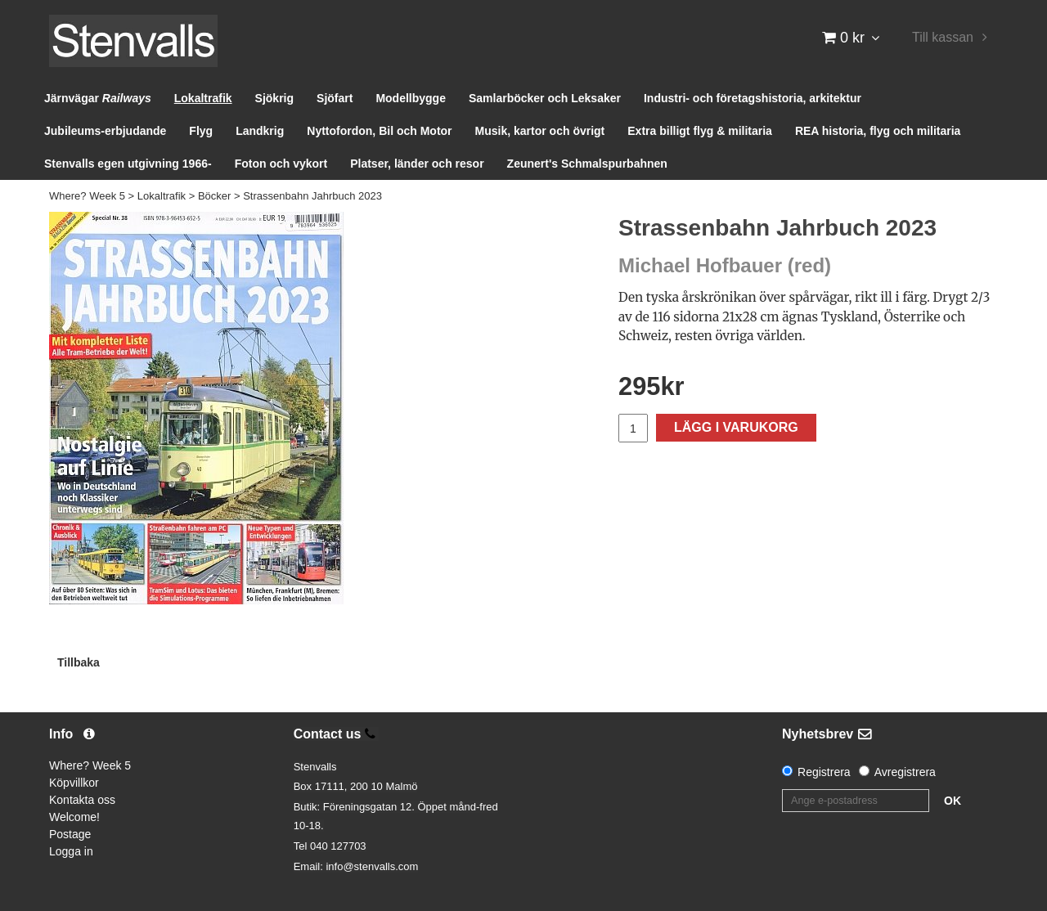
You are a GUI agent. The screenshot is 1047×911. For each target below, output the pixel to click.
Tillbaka (78, 662)
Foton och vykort (281, 163)
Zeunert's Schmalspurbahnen (587, 163)
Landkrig (260, 130)
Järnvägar (97, 98)
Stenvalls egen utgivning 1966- (128, 163)
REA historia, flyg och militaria (878, 130)
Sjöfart (335, 98)
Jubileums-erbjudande (105, 130)
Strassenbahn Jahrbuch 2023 (312, 196)
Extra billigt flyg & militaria (699, 130)
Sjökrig (274, 98)
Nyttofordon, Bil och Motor (379, 130)
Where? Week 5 (87, 196)
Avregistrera (905, 772)
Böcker (214, 196)
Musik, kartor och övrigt (540, 130)
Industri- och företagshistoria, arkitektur (752, 98)
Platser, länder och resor (416, 163)
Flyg (201, 130)
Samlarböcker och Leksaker (545, 98)
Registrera (824, 772)
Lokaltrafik (203, 98)
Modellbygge (410, 98)
